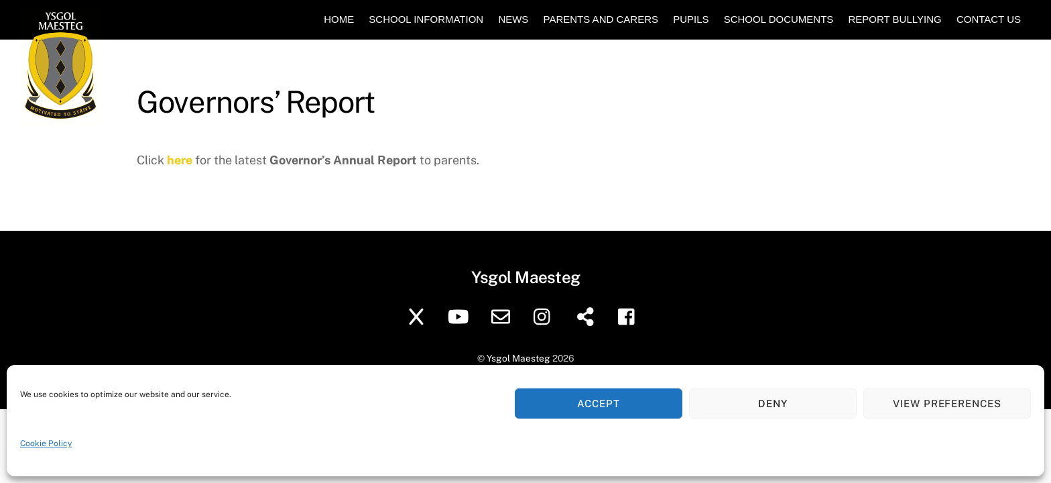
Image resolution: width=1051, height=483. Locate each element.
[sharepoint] (587, 315)
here (179, 160)
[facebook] (629, 315)
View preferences (947, 403)
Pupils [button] (690, 19)
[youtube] (460, 315)
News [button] (513, 19)
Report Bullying (894, 19)
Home (339, 19)
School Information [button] (426, 19)
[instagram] (545, 315)
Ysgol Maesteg (518, 358)
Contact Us (988, 19)
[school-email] (503, 315)
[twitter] (418, 315)
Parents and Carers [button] (601, 19)
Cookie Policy (46, 443)
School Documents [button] (779, 19)
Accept (598, 403)
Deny (773, 403)
